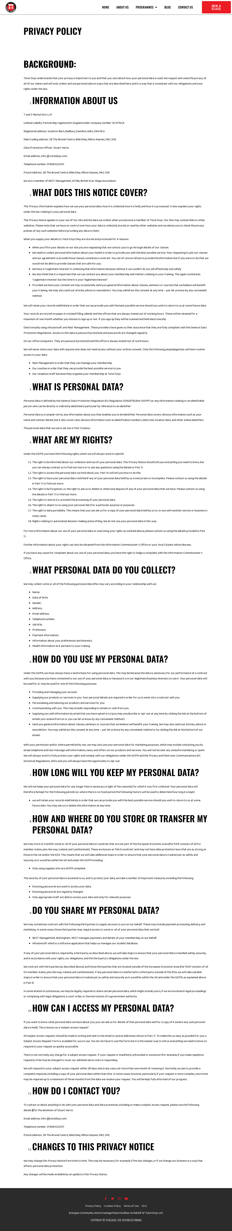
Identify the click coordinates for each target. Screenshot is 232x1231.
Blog (167, 7)
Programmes (146, 7)
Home (105, 7)
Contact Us (185, 7)
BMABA (138, 1220)
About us (122, 7)
